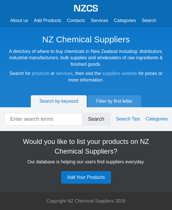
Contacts (76, 20)
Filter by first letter (114, 101)
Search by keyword (58, 101)
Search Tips (128, 118)
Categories (125, 20)
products (40, 73)
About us (19, 20)
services (64, 73)
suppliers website (119, 73)
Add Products (47, 20)
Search (149, 20)
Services (99, 20)
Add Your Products (86, 177)
